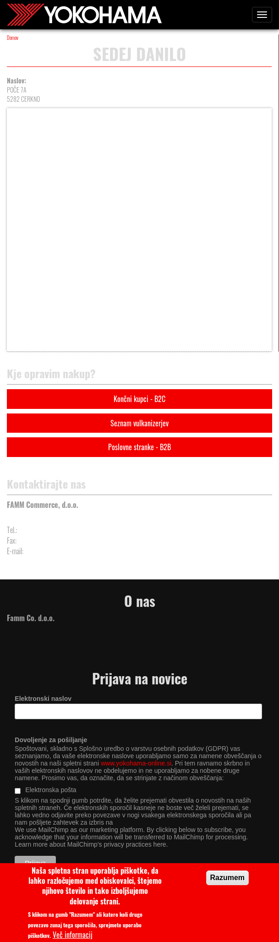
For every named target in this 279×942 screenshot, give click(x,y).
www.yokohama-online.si (136, 763)
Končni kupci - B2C (139, 398)
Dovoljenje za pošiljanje (51, 740)
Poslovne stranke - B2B (139, 446)
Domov (12, 37)
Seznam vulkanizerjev (139, 423)
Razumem (227, 882)
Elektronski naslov (43, 698)
